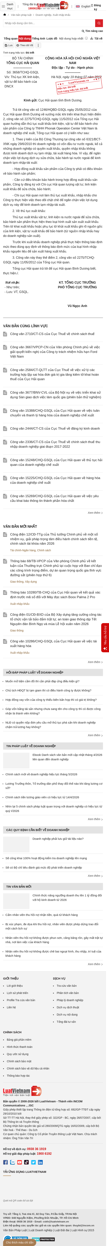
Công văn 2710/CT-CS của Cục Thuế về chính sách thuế (52, 334)
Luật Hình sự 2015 (83, 1230)
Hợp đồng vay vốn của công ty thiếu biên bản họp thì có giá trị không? (51, 699)
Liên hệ (11, 1007)
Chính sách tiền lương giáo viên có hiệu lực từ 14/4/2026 (42, 797)
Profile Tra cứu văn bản (21, 1000)
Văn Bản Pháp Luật (15, 1230)
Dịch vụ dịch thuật (68, 1007)
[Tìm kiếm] (99, 23)
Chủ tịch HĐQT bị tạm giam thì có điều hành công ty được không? (48, 690)
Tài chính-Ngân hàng (23, 550)
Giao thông (17, 581)
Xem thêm (95, 512)
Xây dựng (31, 581)
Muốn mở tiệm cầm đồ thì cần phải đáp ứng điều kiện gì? (42, 681)
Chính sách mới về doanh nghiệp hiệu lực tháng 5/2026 (41, 774)
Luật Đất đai (61, 1230)
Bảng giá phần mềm (19, 1039)
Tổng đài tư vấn (66, 1021)
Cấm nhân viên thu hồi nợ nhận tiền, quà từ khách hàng (41, 914)
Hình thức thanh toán (19, 1046)
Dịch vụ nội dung (67, 1014)
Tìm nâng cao (92, 31)
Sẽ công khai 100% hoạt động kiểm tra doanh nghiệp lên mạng (46, 858)
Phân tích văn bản (68, 993)
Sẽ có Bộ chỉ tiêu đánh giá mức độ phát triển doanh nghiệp (43, 867)
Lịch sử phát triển (17, 993)
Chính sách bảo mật (19, 1061)
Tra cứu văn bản (67, 985)
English (82, 6)
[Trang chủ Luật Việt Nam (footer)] (53, 1091)
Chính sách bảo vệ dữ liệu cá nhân (28, 1068)
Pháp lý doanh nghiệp (70, 1000)
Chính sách (44, 550)
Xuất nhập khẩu (19, 603)
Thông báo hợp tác (18, 1075)
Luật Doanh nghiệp (40, 1230)
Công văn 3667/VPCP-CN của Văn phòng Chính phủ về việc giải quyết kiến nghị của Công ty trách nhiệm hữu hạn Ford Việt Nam (55, 351)
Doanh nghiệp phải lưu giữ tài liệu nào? (58, 838)
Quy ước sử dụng (17, 1054)
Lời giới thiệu (15, 985)
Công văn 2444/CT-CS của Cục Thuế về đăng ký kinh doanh (55, 428)
